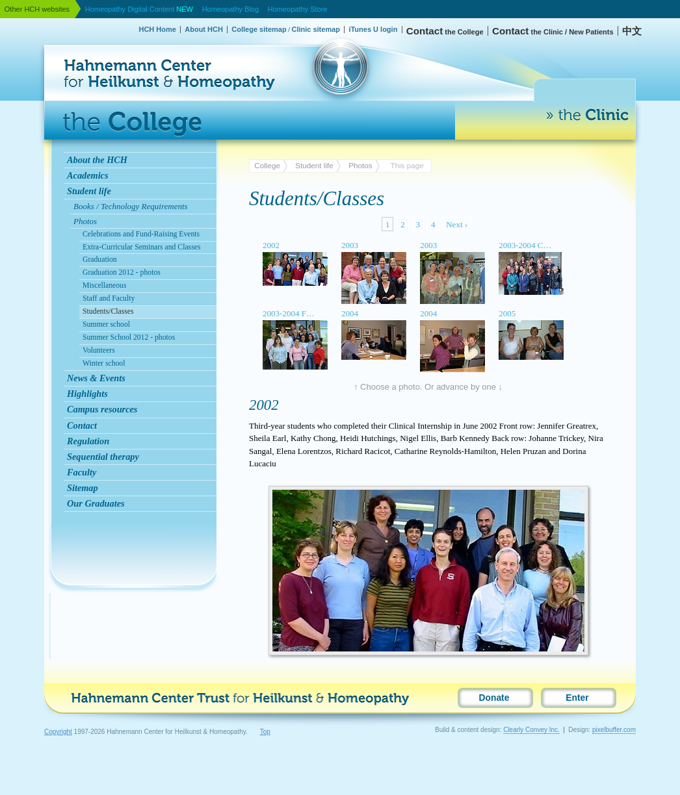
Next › (456, 224)
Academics (88, 175)
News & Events (96, 378)
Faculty (81, 472)
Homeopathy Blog (230, 9)
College (267, 165)
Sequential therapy (103, 456)
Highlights (87, 393)
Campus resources (102, 409)
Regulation (88, 441)
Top (265, 731)
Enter (577, 698)
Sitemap (82, 488)
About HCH (204, 29)
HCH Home (157, 29)
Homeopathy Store (298, 9)
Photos (360, 165)
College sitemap (258, 29)
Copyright (58, 731)
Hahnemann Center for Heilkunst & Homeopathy (108, 41)
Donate (494, 698)
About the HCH (97, 160)
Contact (82, 425)
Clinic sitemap (315, 29)
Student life (89, 191)
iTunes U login (372, 29)
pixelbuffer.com (614, 729)
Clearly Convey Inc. (531, 729)
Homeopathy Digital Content (139, 9)
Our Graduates (96, 503)
